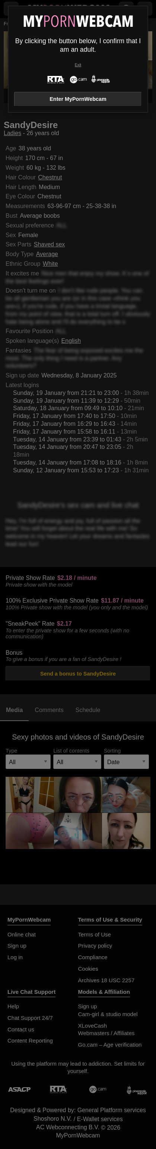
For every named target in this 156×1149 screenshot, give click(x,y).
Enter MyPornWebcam (78, 99)
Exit (78, 65)
